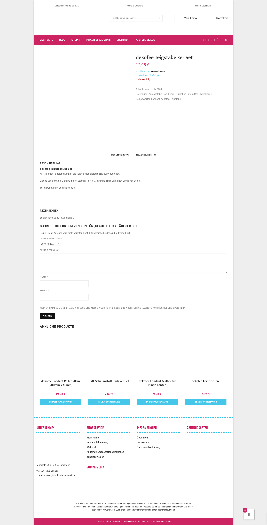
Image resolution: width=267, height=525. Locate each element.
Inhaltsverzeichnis (98, 39)
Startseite (46, 39)
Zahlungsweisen (95, 456)
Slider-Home (205, 94)
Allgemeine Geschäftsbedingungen (105, 452)
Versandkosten (158, 71)
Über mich (123, 39)
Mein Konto (186, 18)
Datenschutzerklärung (148, 447)
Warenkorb (218, 18)
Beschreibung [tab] (120, 154)
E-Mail (45, 290)
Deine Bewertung (51, 238)
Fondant (155, 99)
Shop (74, 39)
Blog (62, 39)
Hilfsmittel (192, 94)
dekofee (165, 99)
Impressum (143, 442)
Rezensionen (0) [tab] (146, 154)
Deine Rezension (50, 250)
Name (44, 277)
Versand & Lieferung (97, 442)
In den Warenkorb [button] (60, 401)
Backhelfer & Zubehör (174, 94)
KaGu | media (165, 521)
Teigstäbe (175, 99)
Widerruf (91, 447)
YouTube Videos (145, 39)
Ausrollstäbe (155, 94)
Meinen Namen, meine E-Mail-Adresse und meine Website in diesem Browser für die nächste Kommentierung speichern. (113, 308)
